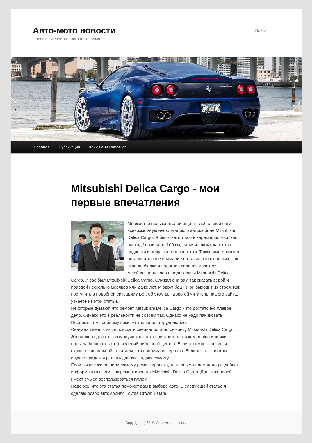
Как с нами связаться (107, 147)
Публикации (69, 147)
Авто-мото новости (74, 30)
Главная (42, 147)
